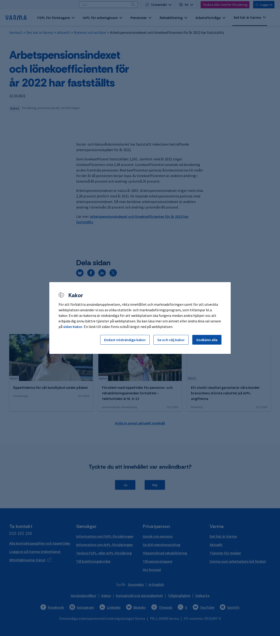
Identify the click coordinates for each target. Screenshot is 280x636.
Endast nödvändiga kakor (125, 339)
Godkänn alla (207, 339)
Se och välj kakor (171, 339)
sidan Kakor (72, 326)
